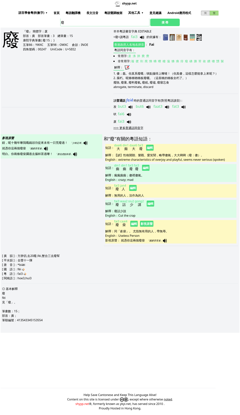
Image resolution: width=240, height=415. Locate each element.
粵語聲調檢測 (113, 13)
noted (168, 399)
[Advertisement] (49, 79)
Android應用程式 (179, 13)
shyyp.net (82, 404)
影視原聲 (147, 224)
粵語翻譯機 (73, 13)
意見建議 (155, 13)
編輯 (150, 148)
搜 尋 (165, 22)
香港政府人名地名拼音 (129, 45)
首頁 (57, 13)
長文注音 (92, 13)
